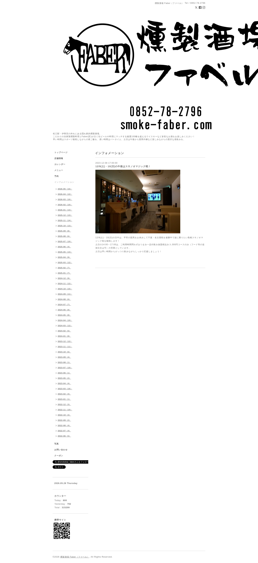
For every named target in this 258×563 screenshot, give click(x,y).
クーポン (58, 455)
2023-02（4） (64, 394)
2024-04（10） (65, 320)
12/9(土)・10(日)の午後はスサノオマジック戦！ (123, 166)
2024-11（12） (65, 284)
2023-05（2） (64, 378)
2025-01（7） (64, 273)
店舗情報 (58, 158)
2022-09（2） (64, 420)
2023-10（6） (64, 352)
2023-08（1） (64, 362)
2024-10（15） (65, 289)
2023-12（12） (65, 341)
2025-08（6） (64, 236)
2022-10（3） (64, 415)
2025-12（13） (65, 215)
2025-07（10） (65, 241)
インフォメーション (64, 182)
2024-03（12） (65, 326)
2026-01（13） (65, 210)
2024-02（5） (64, 331)
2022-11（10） (65, 410)
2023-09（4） (64, 357)
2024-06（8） (64, 310)
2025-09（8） (64, 231)
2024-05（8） (64, 315)
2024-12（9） (64, 278)
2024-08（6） (64, 299)
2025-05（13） (65, 252)
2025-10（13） (65, 226)
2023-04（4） (64, 383)
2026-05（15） (65, 189)
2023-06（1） (64, 373)
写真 (56, 444)
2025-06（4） (64, 247)
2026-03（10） (65, 199)
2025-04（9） (64, 257)
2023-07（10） (65, 368)
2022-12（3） (64, 404)
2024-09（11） (65, 294)
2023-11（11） (65, 347)
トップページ (61, 152)
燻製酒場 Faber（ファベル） (74, 557)
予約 (56, 176)
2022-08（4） (64, 425)
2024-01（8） (64, 336)
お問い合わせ (61, 450)
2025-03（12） (65, 262)
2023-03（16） (65, 389)
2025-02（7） (64, 268)
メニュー (58, 170)
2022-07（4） (64, 431)
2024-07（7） (64, 305)
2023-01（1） (64, 399)
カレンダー (59, 164)
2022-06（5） (64, 436)
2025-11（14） (65, 220)
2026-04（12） (65, 194)
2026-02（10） (65, 205)
